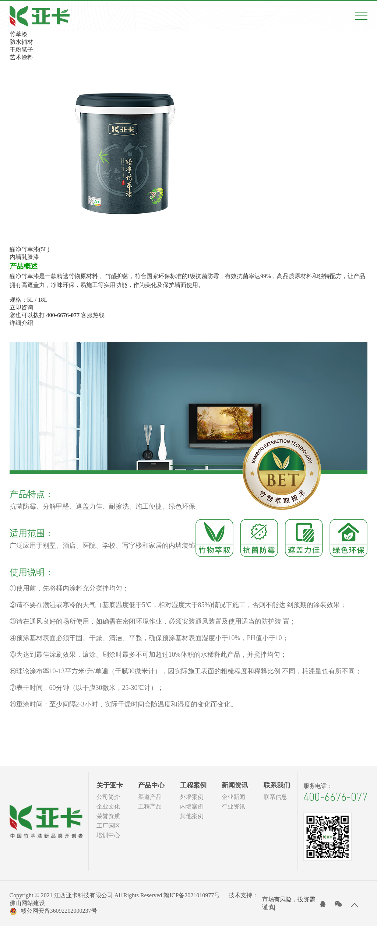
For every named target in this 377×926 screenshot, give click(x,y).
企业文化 (108, 806)
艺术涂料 (21, 57)
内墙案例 (192, 806)
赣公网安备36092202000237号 (53, 911)
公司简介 (108, 797)
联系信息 (275, 797)
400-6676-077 (335, 796)
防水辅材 (21, 42)
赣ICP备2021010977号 (191, 895)
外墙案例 (192, 797)
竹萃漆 (18, 34)
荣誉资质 (108, 816)
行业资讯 (233, 806)
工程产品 (150, 806)
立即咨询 (21, 307)
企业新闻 (233, 797)
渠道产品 (150, 797)
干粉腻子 (21, 49)
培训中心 (108, 835)
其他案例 (192, 816)
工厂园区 (108, 825)
